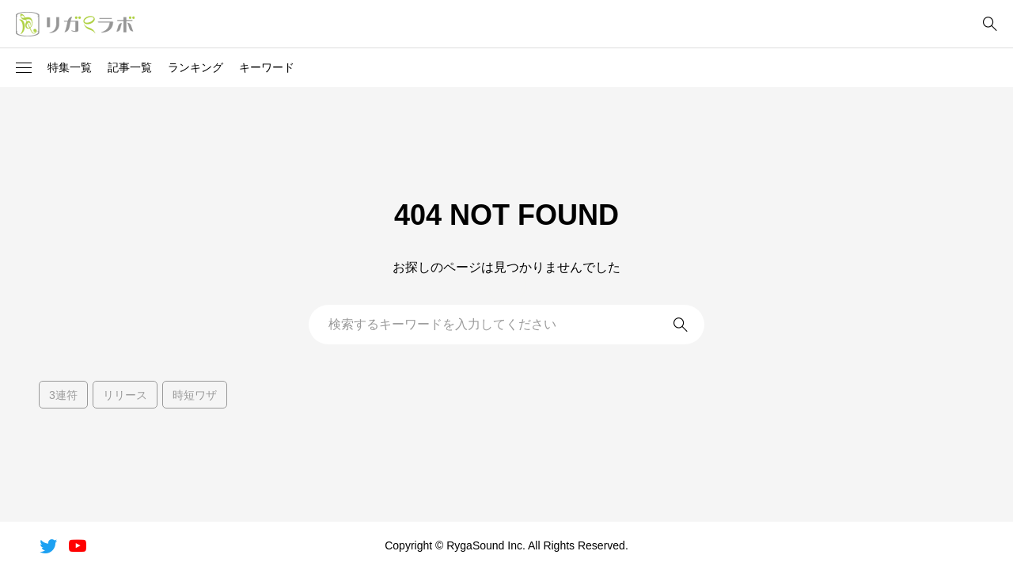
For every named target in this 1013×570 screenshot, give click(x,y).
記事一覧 (130, 67)
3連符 (63, 395)
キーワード (266, 67)
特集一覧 (69, 67)
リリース (125, 395)
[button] (23, 68)
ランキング (195, 67)
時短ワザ (195, 395)
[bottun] (989, 24)
